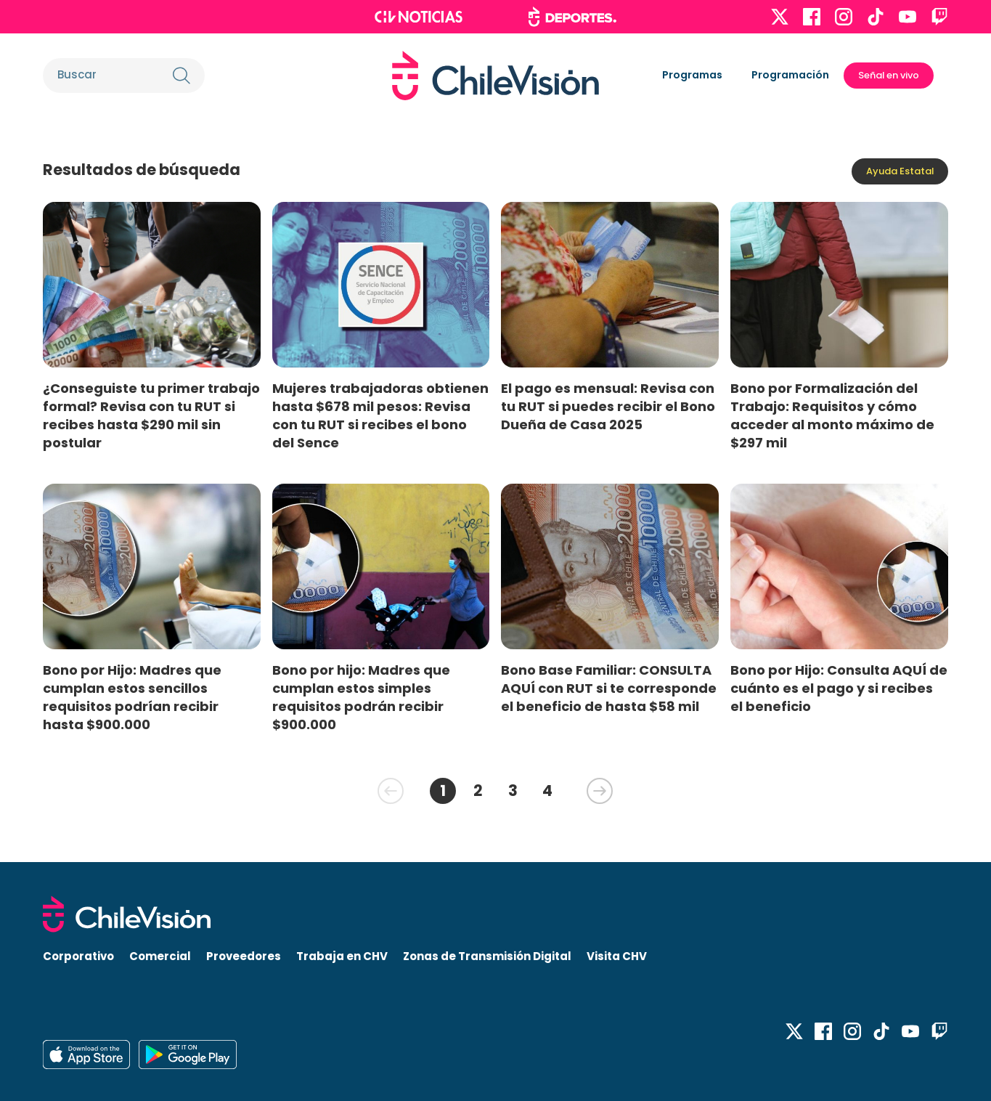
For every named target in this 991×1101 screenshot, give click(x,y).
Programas (692, 75)
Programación (790, 75)
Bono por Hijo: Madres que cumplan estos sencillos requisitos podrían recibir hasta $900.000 (132, 697)
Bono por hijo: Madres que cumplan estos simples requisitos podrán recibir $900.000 (361, 697)
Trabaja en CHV (342, 956)
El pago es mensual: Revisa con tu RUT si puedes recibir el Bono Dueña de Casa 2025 (608, 406)
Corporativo (78, 956)
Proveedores (243, 956)
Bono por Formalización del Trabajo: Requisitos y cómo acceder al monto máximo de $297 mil (832, 415)
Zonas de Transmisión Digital (487, 956)
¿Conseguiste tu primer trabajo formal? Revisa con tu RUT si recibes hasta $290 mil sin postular (151, 415)
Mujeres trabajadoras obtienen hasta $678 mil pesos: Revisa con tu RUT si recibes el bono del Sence (380, 415)
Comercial (160, 956)
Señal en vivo (888, 75)
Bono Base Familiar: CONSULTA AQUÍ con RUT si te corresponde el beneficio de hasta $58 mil (609, 688)
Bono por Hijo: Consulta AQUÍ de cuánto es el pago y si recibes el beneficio (838, 688)
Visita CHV (617, 956)
